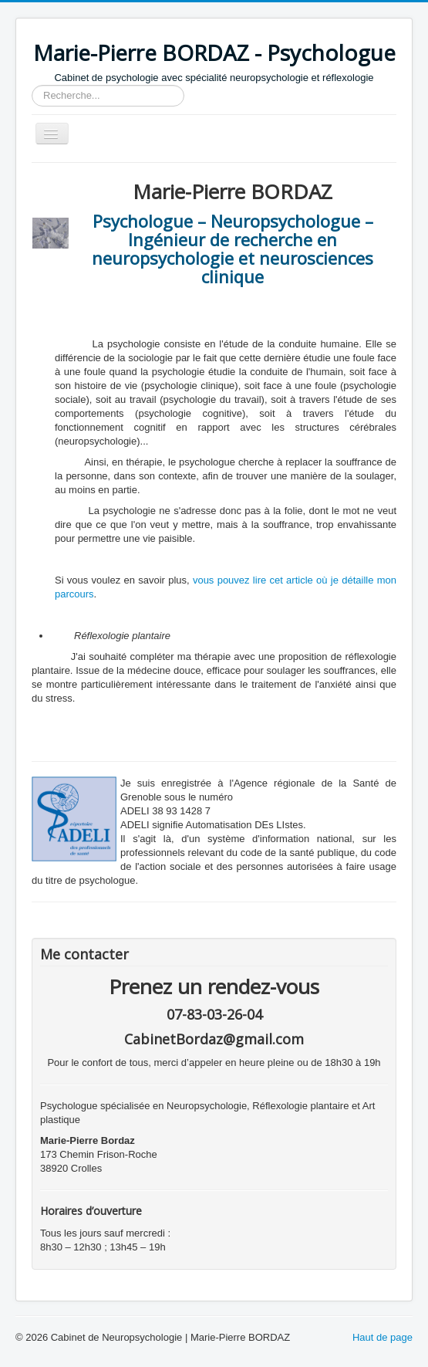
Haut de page (382, 1337)
